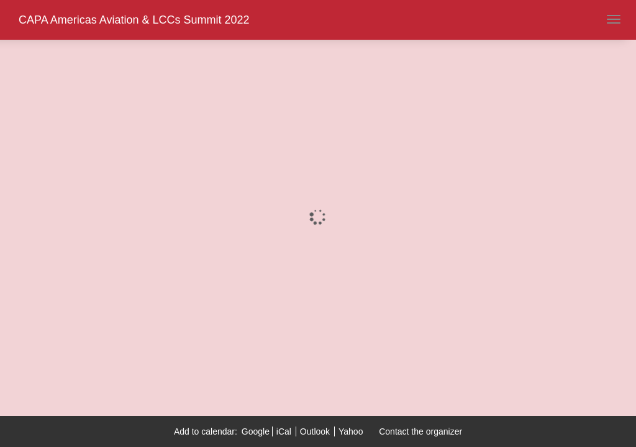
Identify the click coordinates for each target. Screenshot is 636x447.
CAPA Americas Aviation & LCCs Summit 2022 (134, 20)
